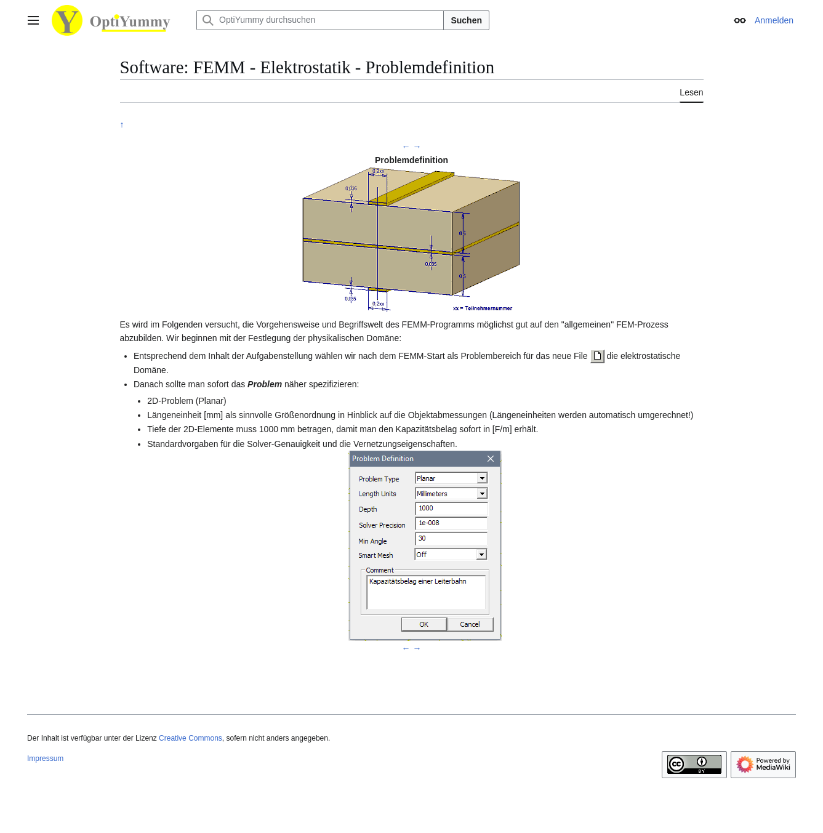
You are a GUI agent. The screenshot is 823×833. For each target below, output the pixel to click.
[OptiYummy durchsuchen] (320, 20)
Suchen (466, 20)
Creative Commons (190, 738)
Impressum (45, 758)
